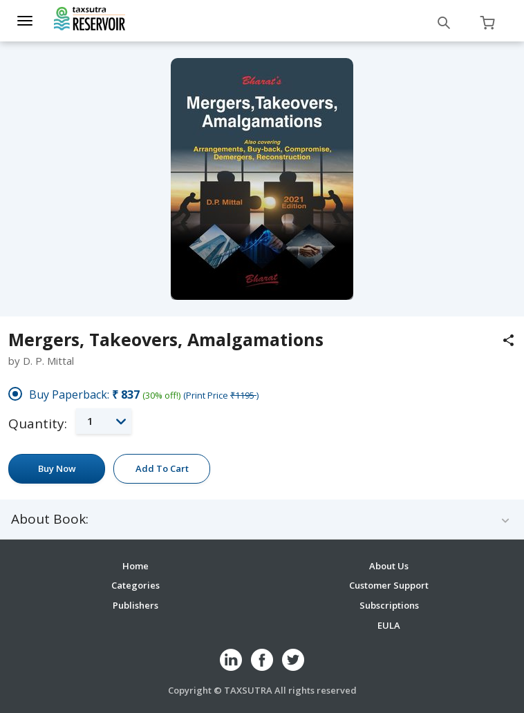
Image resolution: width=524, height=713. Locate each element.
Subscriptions (389, 605)
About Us (389, 566)
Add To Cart (162, 468)
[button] (103, 421)
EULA (388, 625)
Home (135, 566)
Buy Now (57, 468)
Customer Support (389, 585)
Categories (135, 585)
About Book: (49, 519)
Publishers (135, 605)
